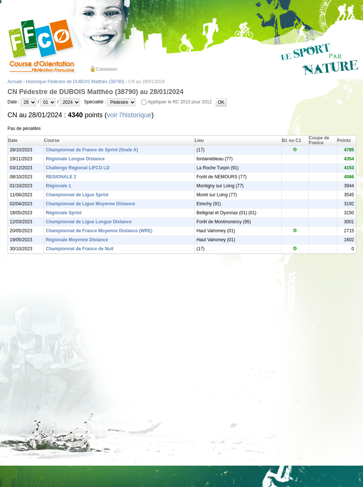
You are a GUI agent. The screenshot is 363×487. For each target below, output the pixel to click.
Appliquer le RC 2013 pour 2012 (179, 102)
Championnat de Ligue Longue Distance (89, 221)
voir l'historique (129, 115)
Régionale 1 (58, 185)
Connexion (106, 69)
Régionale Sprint (64, 212)
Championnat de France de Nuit (80, 248)
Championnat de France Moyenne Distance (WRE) (99, 230)
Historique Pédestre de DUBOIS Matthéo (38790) (75, 81)
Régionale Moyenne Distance (77, 239)
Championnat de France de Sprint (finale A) (92, 149)
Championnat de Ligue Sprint (77, 194)
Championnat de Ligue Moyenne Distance (90, 203)
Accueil (14, 81)
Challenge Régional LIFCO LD (78, 167)
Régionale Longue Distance (75, 158)
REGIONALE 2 (61, 176)
